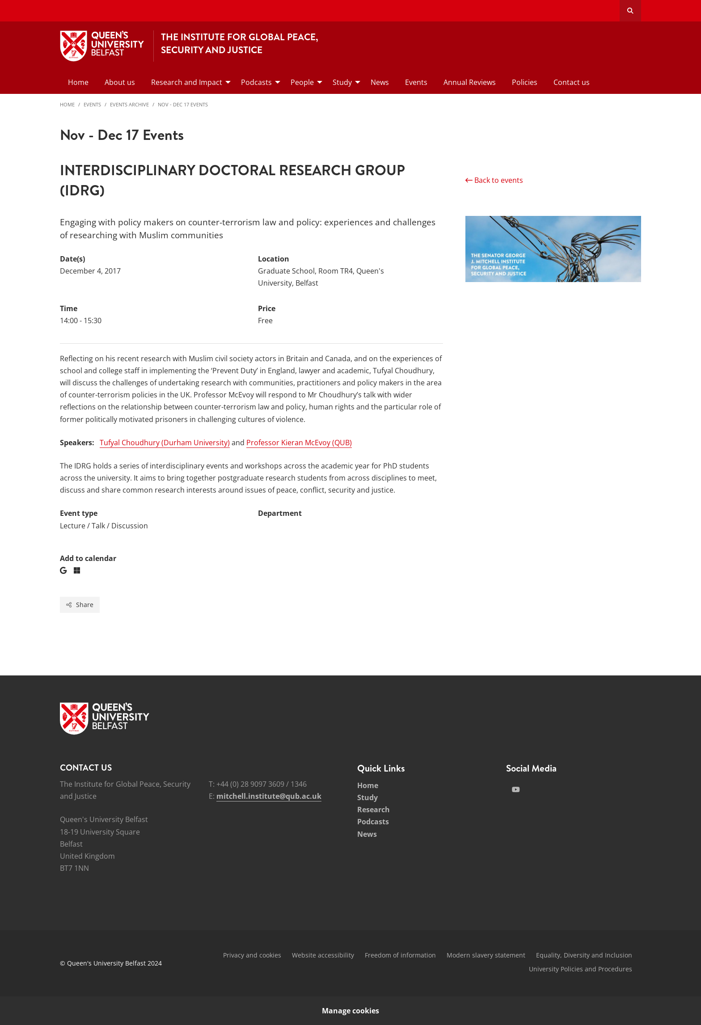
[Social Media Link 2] (516, 789)
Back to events (494, 180)
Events (92, 104)
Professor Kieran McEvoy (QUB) (299, 442)
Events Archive (129, 104)
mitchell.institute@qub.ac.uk (268, 796)
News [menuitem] (380, 82)
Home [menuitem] (78, 82)
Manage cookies (350, 1011)
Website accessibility (323, 955)
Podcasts (373, 822)
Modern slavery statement (486, 955)
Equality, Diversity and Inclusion (584, 955)
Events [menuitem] (416, 82)
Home (67, 104)
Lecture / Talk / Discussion (104, 526)
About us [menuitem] (120, 82)
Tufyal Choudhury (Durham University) (165, 442)
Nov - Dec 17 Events (183, 104)
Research (373, 809)
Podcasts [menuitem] (256, 82)
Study (367, 797)
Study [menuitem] (342, 82)
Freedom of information (400, 955)
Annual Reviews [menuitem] (469, 82)
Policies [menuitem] (524, 82)
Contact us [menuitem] (571, 82)
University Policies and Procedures (580, 969)
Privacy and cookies (252, 955)
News (367, 834)
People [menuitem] (302, 82)
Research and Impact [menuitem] (186, 82)
